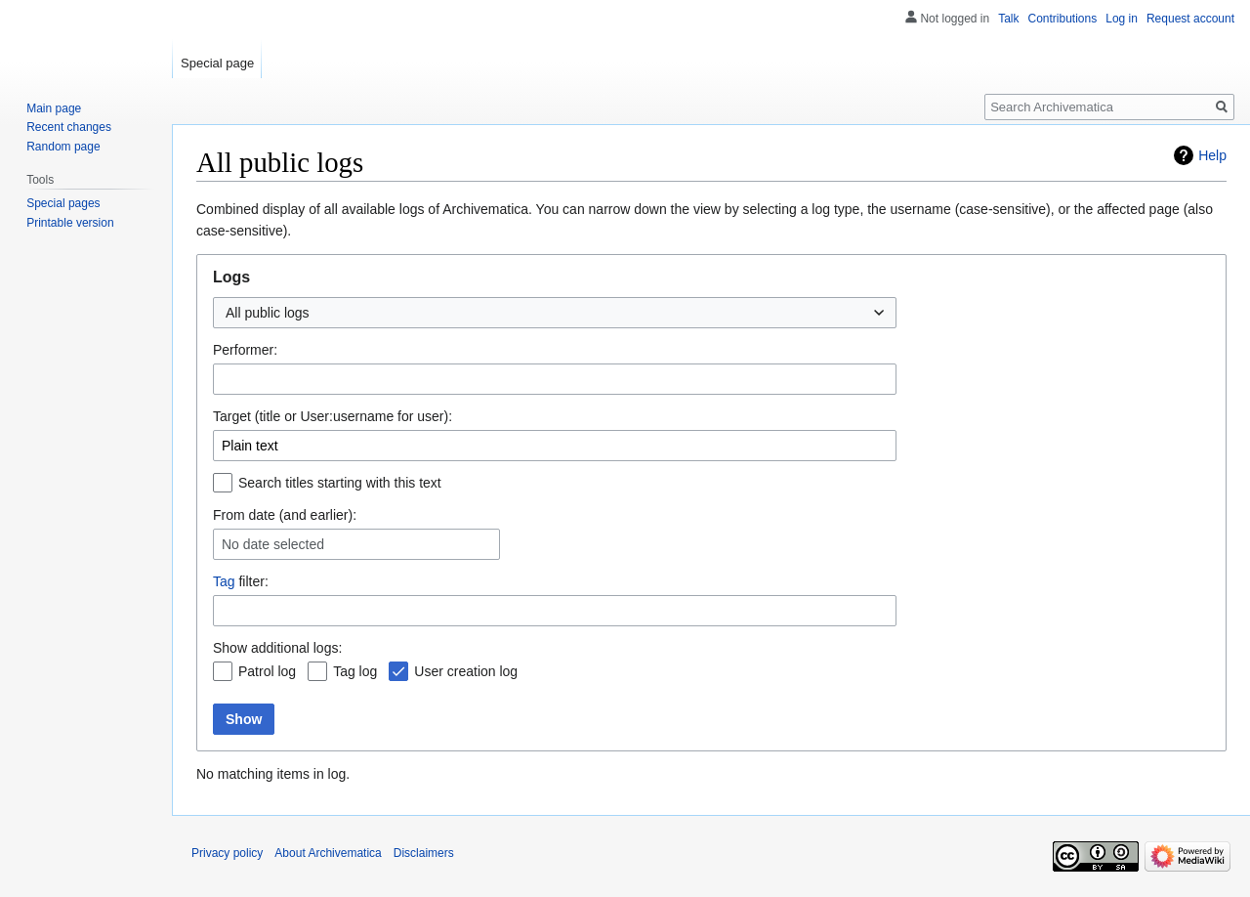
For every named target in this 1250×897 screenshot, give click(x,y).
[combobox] (554, 312)
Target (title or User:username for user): (332, 416)
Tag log (355, 671)
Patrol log (267, 671)
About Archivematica (327, 853)
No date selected (273, 544)
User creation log (466, 671)
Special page (217, 63)
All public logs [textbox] (268, 312)
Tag (224, 581)
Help (1212, 155)
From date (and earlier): (284, 515)
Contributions (1063, 18)
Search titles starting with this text (339, 483)
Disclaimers (424, 853)
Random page (63, 146)
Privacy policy (227, 853)
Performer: (245, 350)
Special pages (63, 203)
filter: (241, 581)
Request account (1190, 18)
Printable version (69, 223)
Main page (53, 108)
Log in (1121, 18)
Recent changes (68, 127)
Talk (1008, 18)
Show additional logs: (277, 648)
